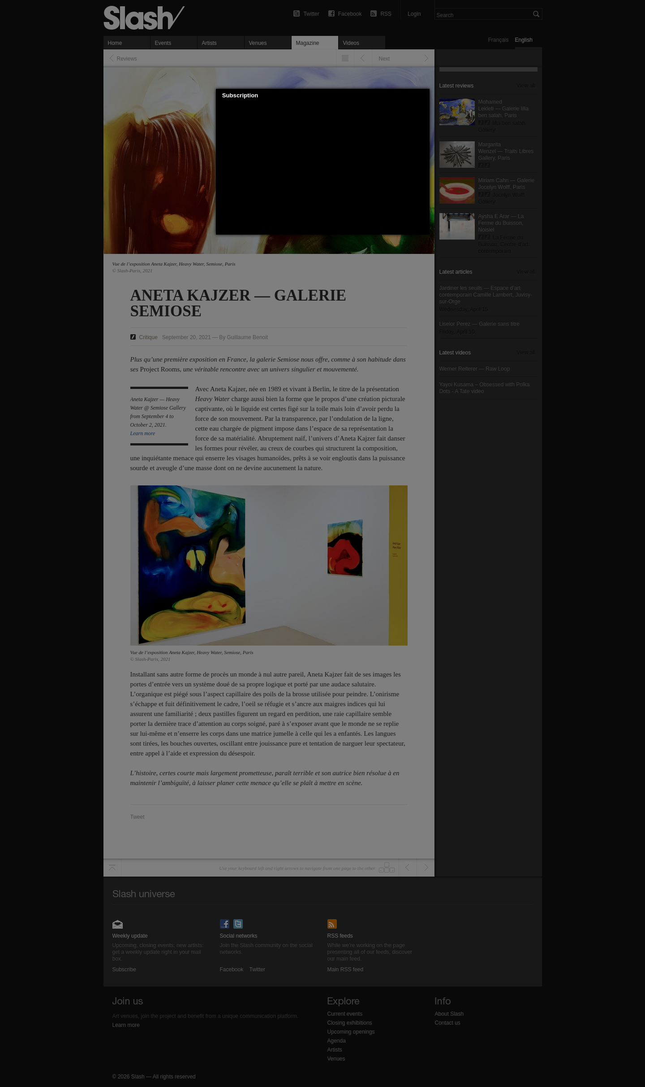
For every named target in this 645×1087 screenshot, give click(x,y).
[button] (422, 95)
